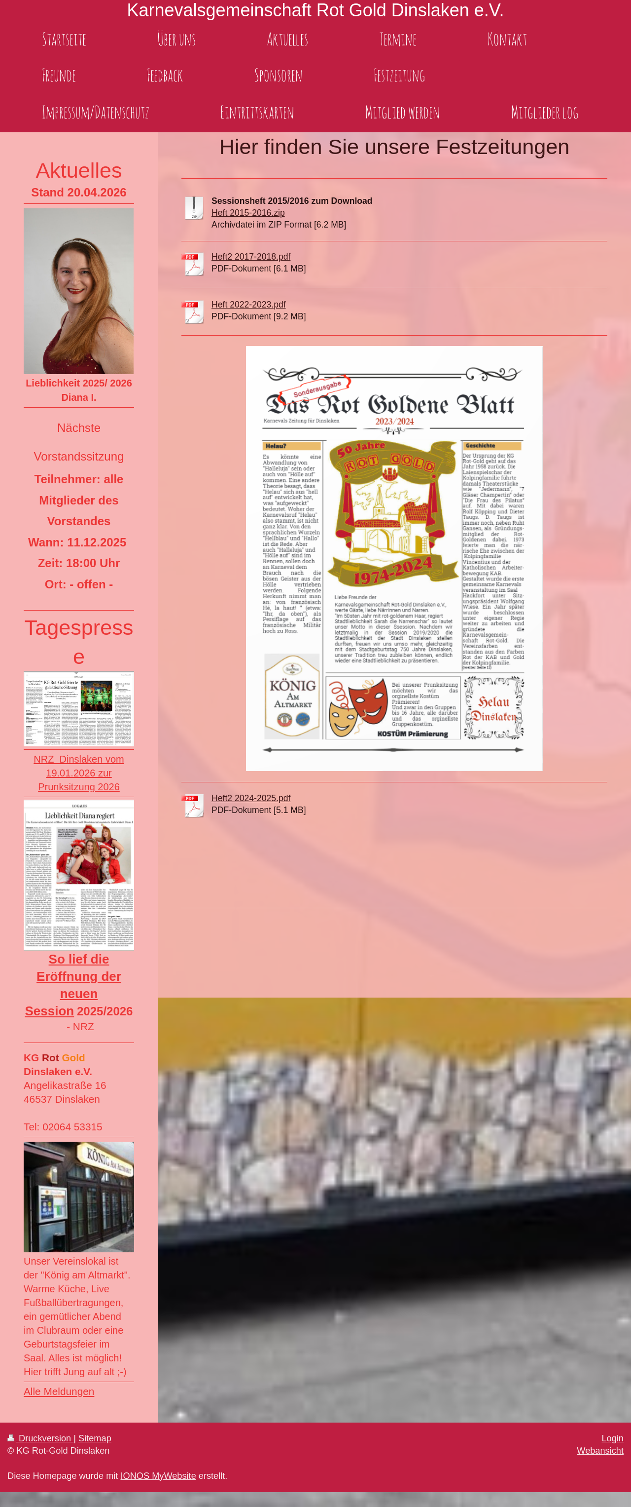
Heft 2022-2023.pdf (248, 304)
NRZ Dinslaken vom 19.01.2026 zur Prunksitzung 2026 (79, 773)
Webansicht (600, 1451)
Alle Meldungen (59, 1391)
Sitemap (94, 1438)
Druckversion (40, 1438)
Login (612, 1438)
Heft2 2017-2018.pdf (250, 257)
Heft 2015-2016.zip (248, 213)
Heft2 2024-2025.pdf (250, 798)
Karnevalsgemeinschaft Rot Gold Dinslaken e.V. (315, 10)
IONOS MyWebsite (158, 1476)
